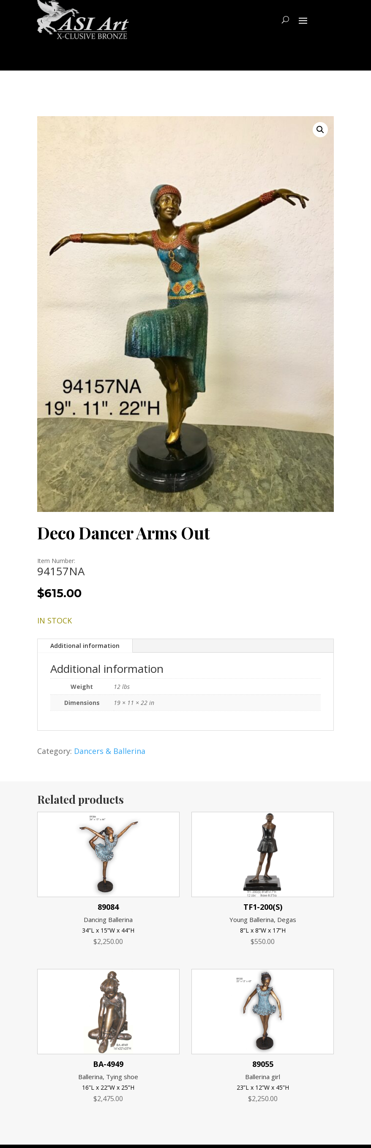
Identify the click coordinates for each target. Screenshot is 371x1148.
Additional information (85, 646)
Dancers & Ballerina (109, 751)
